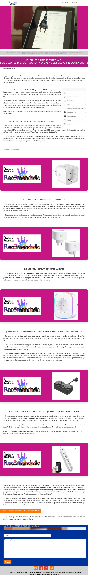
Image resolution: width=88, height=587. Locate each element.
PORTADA (65, 2)
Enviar (7, 562)
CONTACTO (73, 2)
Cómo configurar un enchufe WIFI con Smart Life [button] (20, 511)
